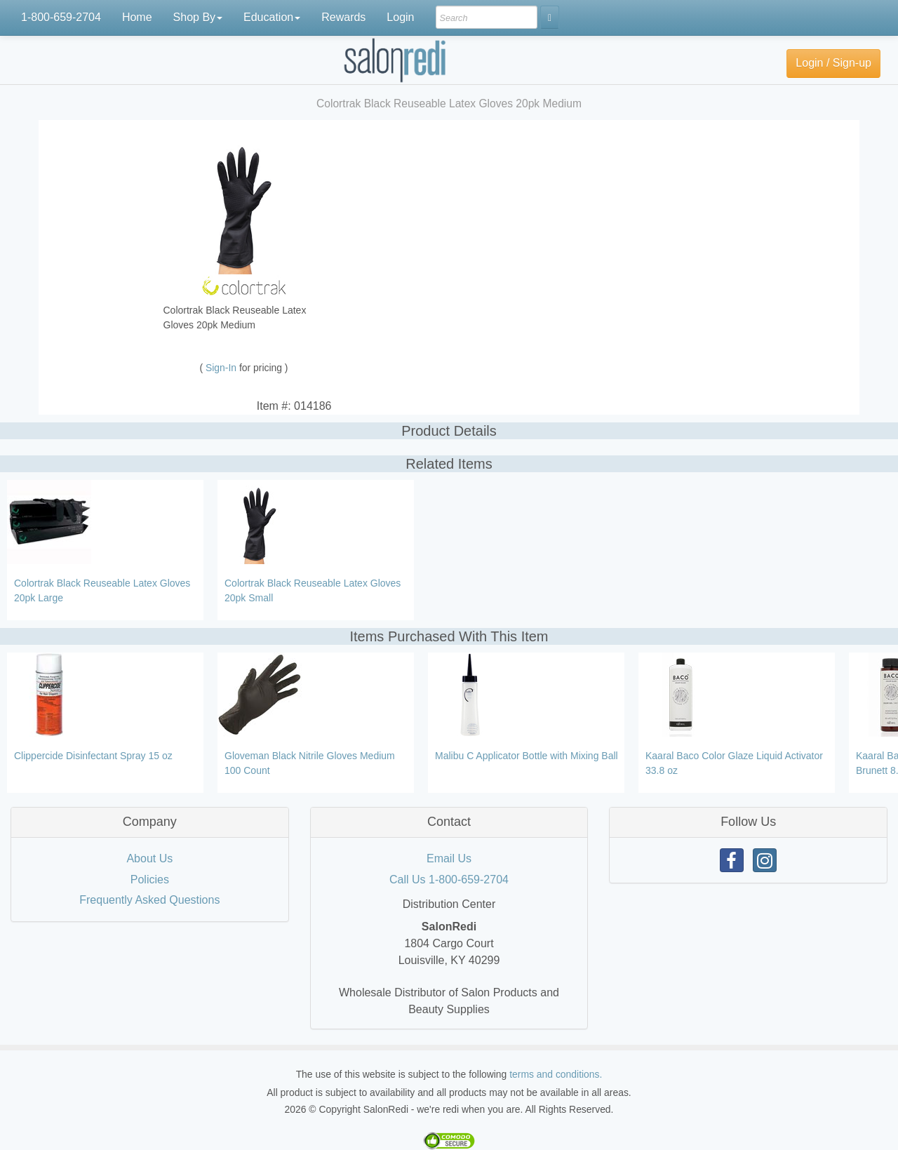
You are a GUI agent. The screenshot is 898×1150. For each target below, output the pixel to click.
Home (137, 17)
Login (400, 17)
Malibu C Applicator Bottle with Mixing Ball (526, 755)
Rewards (343, 17)
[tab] (149, 822)
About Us (149, 858)
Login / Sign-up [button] (833, 63)
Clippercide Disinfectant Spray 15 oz (93, 755)
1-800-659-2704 (61, 17)
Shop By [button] (197, 17)
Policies (149, 879)
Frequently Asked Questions (149, 900)
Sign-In (222, 367)
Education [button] (271, 17)
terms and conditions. (555, 1074)
